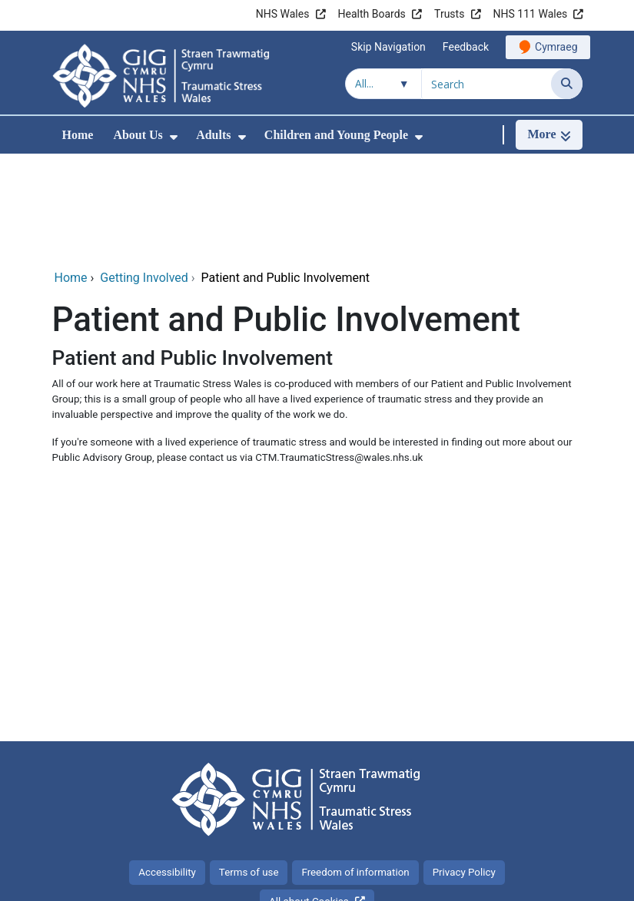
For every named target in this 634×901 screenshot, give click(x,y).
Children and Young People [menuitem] (336, 134)
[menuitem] (173, 137)
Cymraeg (556, 47)
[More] (549, 135)
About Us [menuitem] (137, 134)
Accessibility (167, 769)
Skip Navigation (388, 47)
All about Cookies (309, 798)
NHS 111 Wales (530, 14)
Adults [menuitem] (213, 134)
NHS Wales (283, 14)
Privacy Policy (464, 769)
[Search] (567, 83)
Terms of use (249, 769)
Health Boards (372, 14)
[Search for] (486, 83)
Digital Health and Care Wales (485, 881)
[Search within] (383, 83)
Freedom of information (355, 769)
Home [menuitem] (78, 134)
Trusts (449, 14)
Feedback (466, 47)
